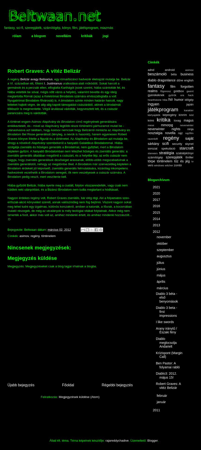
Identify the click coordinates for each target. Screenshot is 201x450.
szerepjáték (174, 157)
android (170, 70)
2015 (157, 212)
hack (191, 95)
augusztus (164, 256)
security (177, 144)
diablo (152, 80)
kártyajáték (154, 115)
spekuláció (169, 148)
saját (189, 138)
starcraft (186, 148)
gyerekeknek (156, 95)
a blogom (38, 36)
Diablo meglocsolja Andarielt (166, 343)
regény (35, 236)
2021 (157, 187)
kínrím (183, 115)
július (161, 263)
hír (170, 99)
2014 (157, 219)
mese (151, 125)
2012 (157, 232)
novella (170, 133)
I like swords (165, 322)
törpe (151, 161)
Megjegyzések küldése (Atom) (79, 397)
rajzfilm (189, 133)
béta (174, 74)
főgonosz (165, 91)
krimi (151, 120)
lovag (177, 120)
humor (179, 99)
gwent (190, 91)
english (189, 80)
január (162, 402)
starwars (153, 153)
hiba (164, 99)
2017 (157, 200)
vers (150, 165)
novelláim (63, 36)
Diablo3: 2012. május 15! (166, 375)
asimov (24, 236)
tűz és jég (182, 161)
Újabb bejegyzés (20, 385)
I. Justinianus (53, 83)
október (163, 243)
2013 (157, 225)
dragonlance (167, 80)
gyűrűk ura (176, 95)
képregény (169, 115)
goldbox (178, 91)
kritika (163, 120)
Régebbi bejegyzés (117, 385)
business (187, 74)
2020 (157, 193)
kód (191, 115)
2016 (157, 206)
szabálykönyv (185, 153)
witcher (169, 165)
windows (159, 165)
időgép (189, 99)
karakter (189, 110)
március (163, 288)
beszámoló (157, 74)
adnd (151, 70)
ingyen (153, 104)
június (161, 269)
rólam (16, 36)
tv (192, 161)
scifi (165, 143)
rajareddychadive (117, 440)
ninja (190, 129)
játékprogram (163, 109)
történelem (48, 236)
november (164, 237)
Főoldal (68, 385)
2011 (157, 410)
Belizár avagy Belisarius (36, 79)
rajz (180, 133)
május (161, 275)
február (162, 396)
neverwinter (187, 125)
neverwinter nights (164, 129)
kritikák (87, 36)
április (161, 281)
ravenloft (153, 138)
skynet (189, 144)
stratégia (166, 153)
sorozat (152, 148)
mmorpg (167, 125)
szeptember (166, 250)
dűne (180, 80)
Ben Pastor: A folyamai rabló (168, 365)
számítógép (155, 157)
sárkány (153, 144)
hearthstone (155, 99)
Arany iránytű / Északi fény (166, 330)
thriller (190, 157)
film (173, 86)
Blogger (152, 440)
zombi (178, 165)
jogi (105, 36)
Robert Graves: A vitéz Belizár (168, 386)
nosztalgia (155, 133)
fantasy (156, 86)
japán (190, 104)
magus (189, 120)
